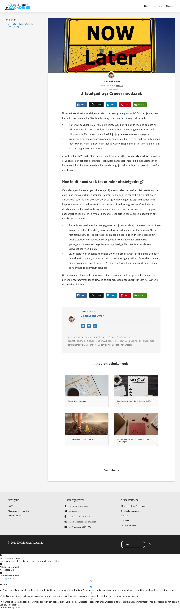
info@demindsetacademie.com (82, 522)
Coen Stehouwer (111, 81)
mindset (119, 85)
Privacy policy (52, 561)
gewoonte (129, 113)
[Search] (150, 544)
